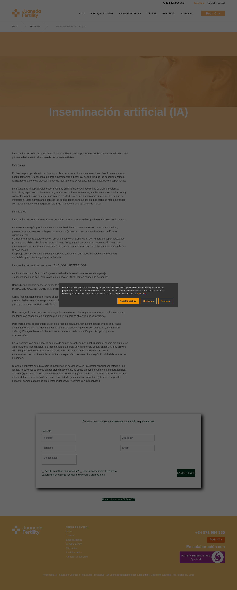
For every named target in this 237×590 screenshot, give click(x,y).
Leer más (141, 293)
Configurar (148, 301)
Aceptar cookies (128, 300)
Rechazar (165, 301)
